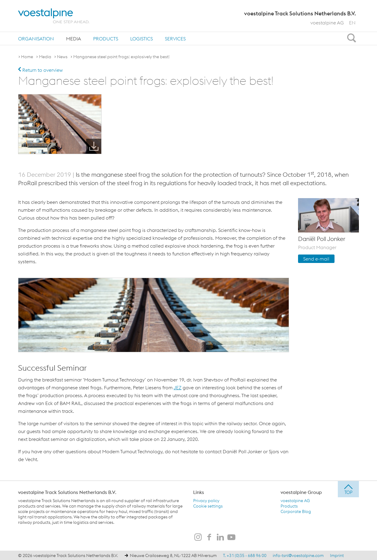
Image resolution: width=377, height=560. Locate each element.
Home (27, 56)
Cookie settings (208, 505)
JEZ (177, 387)
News (62, 56)
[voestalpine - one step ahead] (53, 16)
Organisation (36, 39)
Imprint (337, 555)
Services (175, 39)
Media (73, 39)
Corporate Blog (296, 511)
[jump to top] (348, 489)
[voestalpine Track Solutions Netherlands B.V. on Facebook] (209, 537)
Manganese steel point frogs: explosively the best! (121, 56)
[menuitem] (36, 38)
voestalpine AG (327, 23)
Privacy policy (206, 500)
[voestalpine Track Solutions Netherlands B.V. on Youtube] (231, 537)
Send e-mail (316, 258)
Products (105, 39)
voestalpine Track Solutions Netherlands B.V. (67, 492)
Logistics (141, 39)
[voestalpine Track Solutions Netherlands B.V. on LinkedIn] (220, 537)
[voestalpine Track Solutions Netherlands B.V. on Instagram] (198, 537)
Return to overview (40, 70)
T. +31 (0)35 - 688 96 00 (244, 555)
